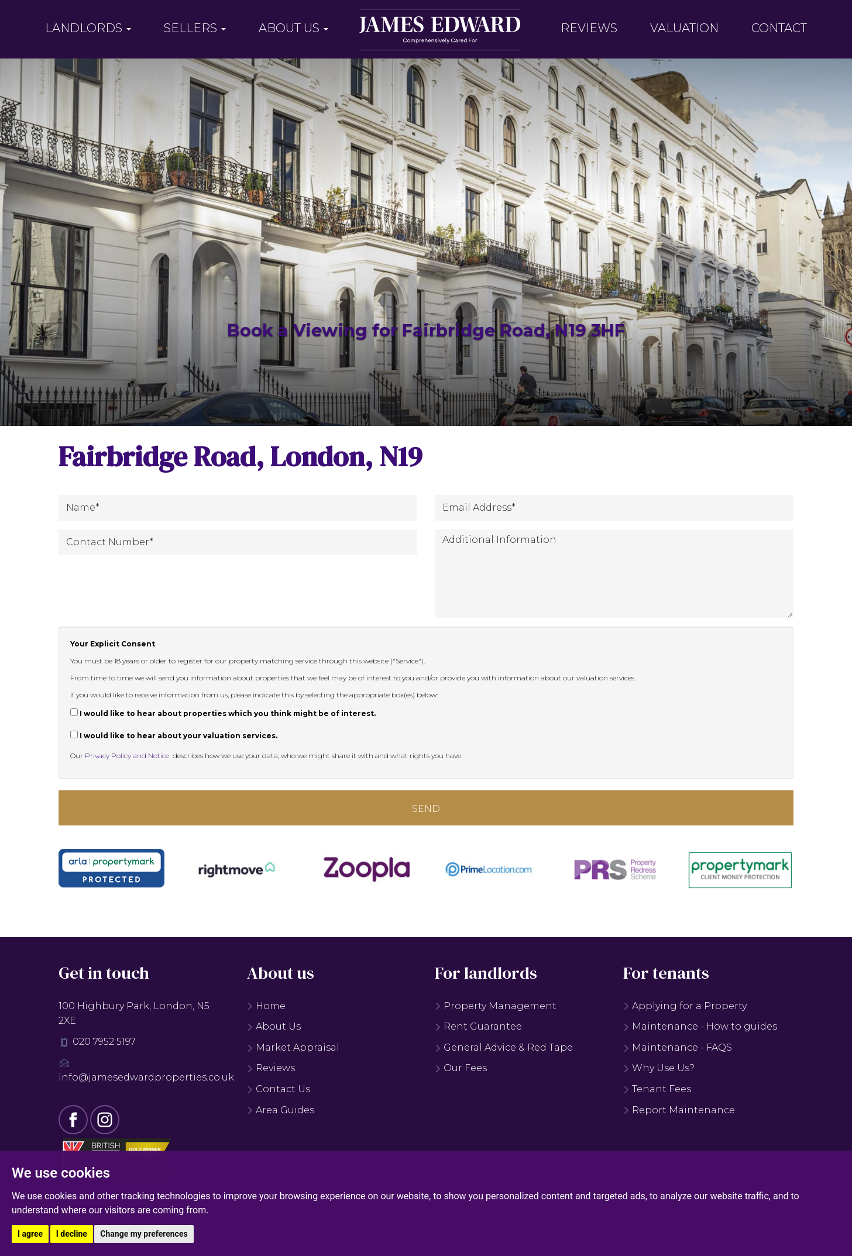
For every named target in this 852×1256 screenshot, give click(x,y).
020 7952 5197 (104, 1041)
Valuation (684, 28)
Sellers (195, 28)
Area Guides (280, 1110)
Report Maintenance (679, 1110)
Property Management (495, 1005)
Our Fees (461, 1067)
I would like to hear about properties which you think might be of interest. (223, 713)
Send (426, 808)
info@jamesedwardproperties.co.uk (146, 1077)
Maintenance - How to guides (700, 1026)
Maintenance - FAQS (677, 1047)
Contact (779, 28)
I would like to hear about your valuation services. (173, 735)
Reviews (589, 28)
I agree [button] (30, 1233)
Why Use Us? (659, 1067)
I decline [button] (71, 1233)
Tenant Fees (657, 1089)
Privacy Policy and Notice (127, 755)
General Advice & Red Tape (504, 1047)
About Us (293, 28)
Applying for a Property (685, 1005)
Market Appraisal (293, 1047)
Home (266, 1005)
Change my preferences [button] (143, 1233)
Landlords (88, 28)
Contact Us (278, 1089)
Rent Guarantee (478, 1026)
